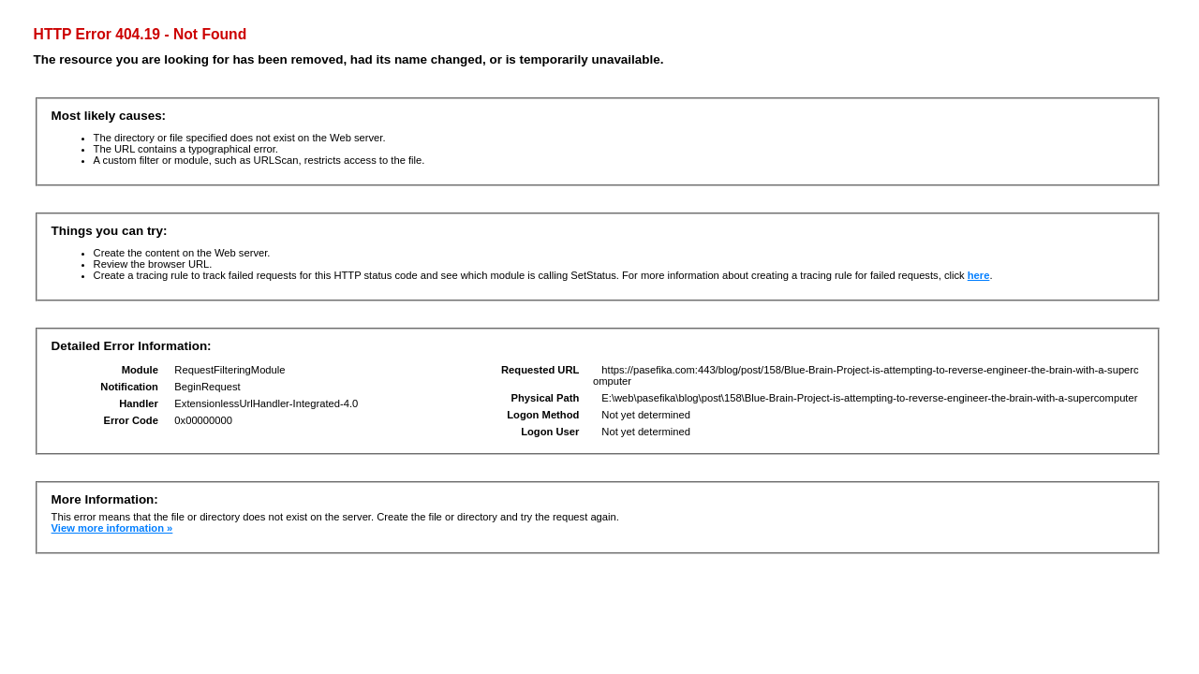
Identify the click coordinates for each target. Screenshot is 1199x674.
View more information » (112, 528)
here (979, 275)
